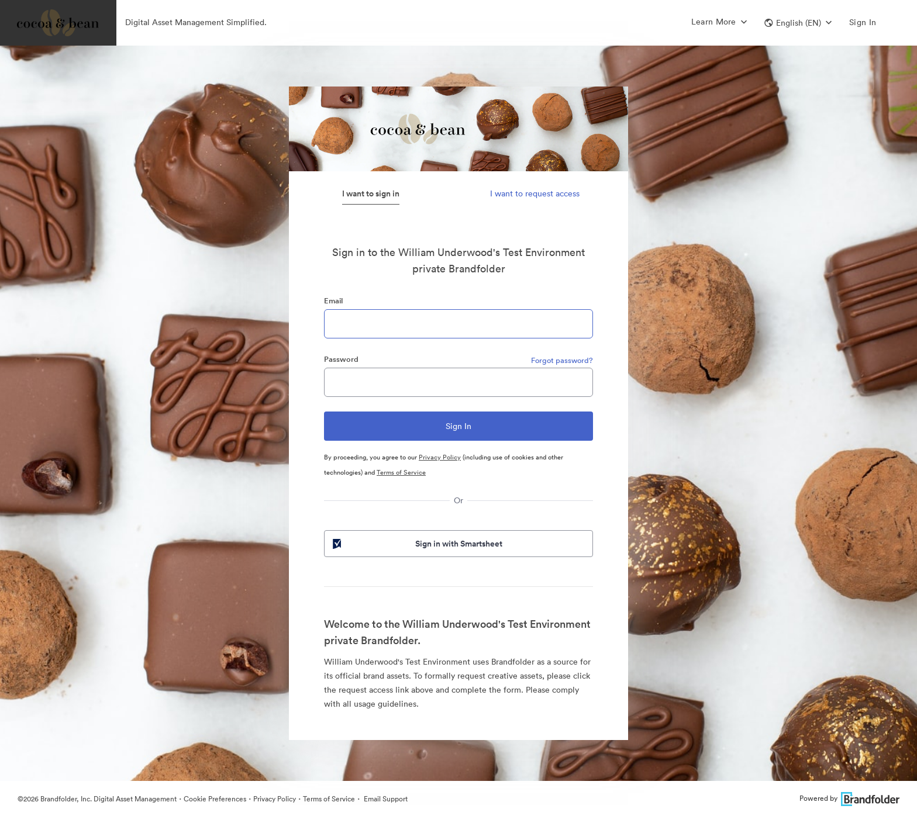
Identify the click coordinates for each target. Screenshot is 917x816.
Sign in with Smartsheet (416, 543)
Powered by (849, 798)
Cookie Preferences (215, 799)
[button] (798, 23)
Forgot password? (562, 360)
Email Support (385, 799)
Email (333, 301)
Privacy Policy (440, 457)
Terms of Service (401, 472)
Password (341, 359)
